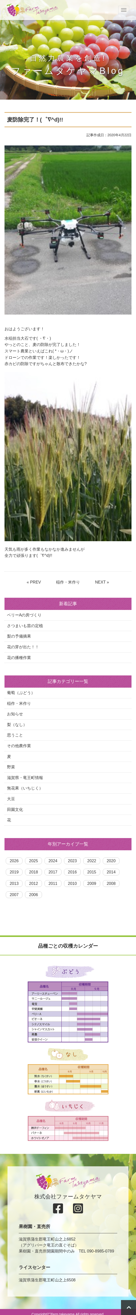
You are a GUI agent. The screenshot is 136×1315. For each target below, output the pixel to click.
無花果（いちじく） (25, 788)
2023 (72, 861)
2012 (33, 883)
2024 (53, 861)
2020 (111, 861)
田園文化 (15, 809)
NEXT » (102, 582)
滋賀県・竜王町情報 (25, 778)
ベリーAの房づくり (24, 615)
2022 (91, 861)
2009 (91, 883)
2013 (14, 883)
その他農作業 (19, 746)
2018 (33, 872)
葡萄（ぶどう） (21, 693)
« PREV (34, 582)
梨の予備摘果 (19, 636)
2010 (72, 883)
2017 (53, 872)
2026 (14, 861)
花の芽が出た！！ (23, 647)
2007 (14, 895)
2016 (72, 872)
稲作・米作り (68, 582)
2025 (33, 861)
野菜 (11, 767)
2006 (33, 895)
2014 (111, 872)
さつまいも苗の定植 (25, 626)
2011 (53, 883)
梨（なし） (17, 725)
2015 (91, 872)
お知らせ (15, 714)
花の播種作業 (19, 658)
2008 (111, 883)
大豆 (11, 799)
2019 (14, 872)
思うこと (15, 735)
